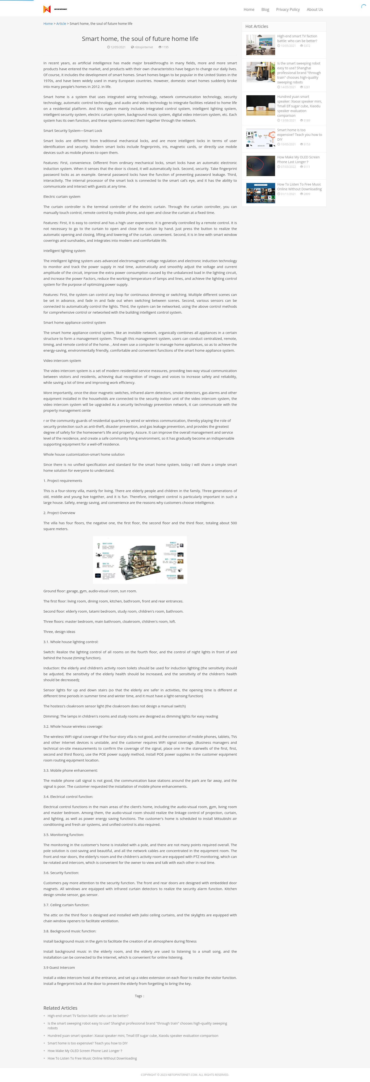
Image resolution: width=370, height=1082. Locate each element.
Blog (265, 9)
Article (61, 23)
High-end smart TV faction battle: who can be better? (88, 1015)
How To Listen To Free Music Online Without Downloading (92, 1058)
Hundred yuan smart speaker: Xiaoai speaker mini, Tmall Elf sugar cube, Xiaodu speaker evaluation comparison (133, 1035)
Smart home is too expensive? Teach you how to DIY (88, 1043)
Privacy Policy (288, 9)
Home (249, 9)
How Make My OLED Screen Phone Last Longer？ (85, 1050)
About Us (315, 9)
